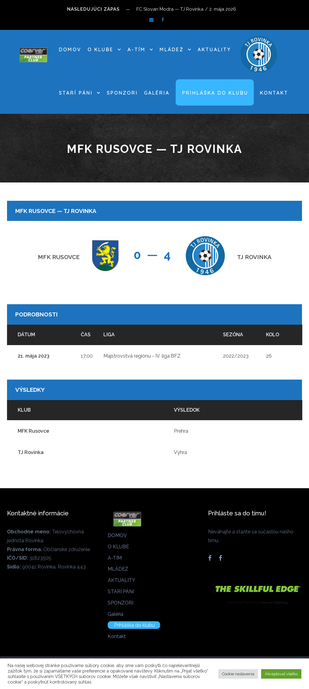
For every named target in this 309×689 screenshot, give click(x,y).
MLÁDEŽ (172, 49)
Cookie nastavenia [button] (238, 674)
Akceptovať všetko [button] (281, 674)
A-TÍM (137, 49)
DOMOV (70, 49)
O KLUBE (100, 49)
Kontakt (274, 93)
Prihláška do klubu (215, 93)
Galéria (157, 93)
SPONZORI (122, 93)
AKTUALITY (214, 49)
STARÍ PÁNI (76, 93)
